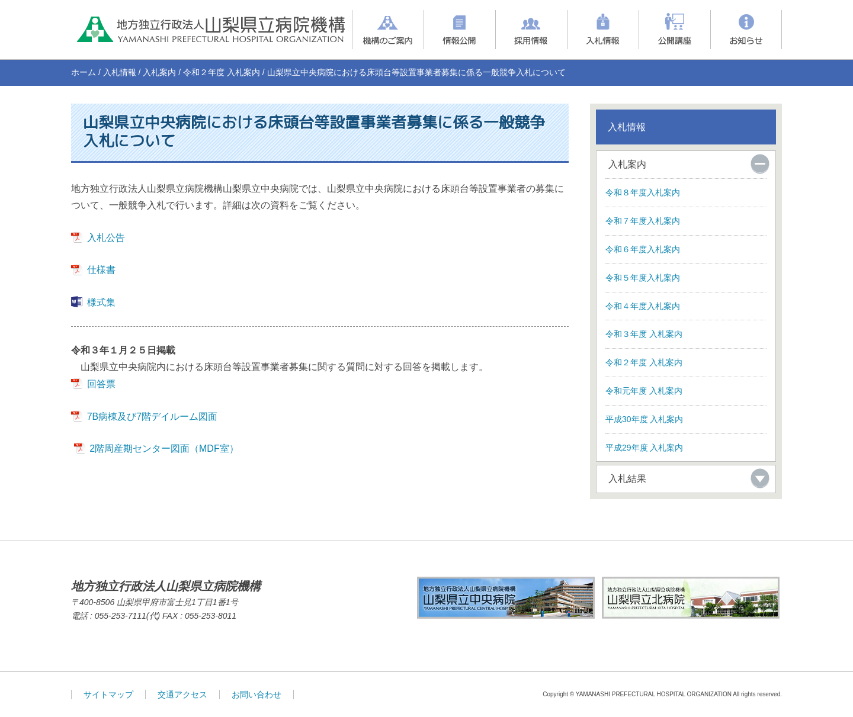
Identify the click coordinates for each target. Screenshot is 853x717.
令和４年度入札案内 (642, 306)
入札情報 (119, 72)
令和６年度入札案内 (642, 249)
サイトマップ (108, 694)
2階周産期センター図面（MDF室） (164, 448)
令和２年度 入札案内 (221, 72)
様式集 (101, 302)
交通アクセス (182, 694)
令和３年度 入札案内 (643, 334)
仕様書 (101, 270)
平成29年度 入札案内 (644, 447)
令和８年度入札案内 (642, 192)
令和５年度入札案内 (642, 277)
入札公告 (106, 238)
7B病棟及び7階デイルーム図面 (152, 416)
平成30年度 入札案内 (644, 419)
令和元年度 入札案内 (643, 391)
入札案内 (159, 72)
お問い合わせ (256, 694)
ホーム (83, 72)
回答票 (101, 384)
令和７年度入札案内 (642, 221)
